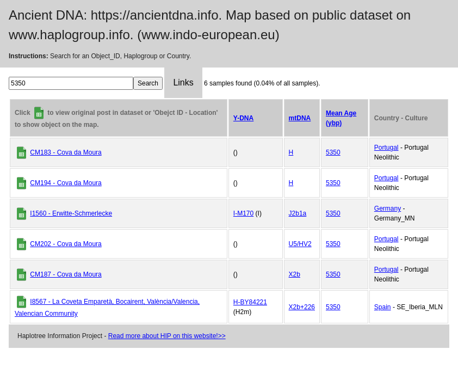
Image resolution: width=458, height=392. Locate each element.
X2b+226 (302, 307)
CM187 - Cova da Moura (65, 274)
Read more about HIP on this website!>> (167, 336)
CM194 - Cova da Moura (65, 183)
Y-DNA (243, 118)
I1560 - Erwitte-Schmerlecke (71, 213)
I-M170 (243, 213)
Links (183, 82)
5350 (333, 152)
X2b (294, 274)
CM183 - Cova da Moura (65, 152)
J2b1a (298, 213)
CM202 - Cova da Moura (65, 244)
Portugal (386, 147)
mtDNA (300, 118)
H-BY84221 (250, 302)
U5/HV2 (300, 244)
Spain (382, 307)
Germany (387, 208)
